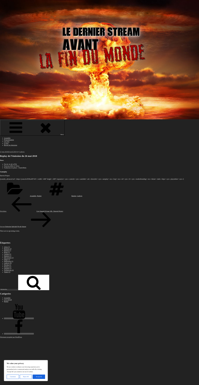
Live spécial (8, 300)
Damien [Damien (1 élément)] (7, 256)
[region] (26, 370)
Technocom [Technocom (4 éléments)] (9, 270)
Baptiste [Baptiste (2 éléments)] (7, 249)
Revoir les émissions (10, 145)
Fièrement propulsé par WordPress (11, 337)
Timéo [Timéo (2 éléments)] (7, 272)
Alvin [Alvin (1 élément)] (7, 247)
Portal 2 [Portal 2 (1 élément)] (7, 267)
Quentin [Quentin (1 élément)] (7, 268)
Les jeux (6, 141)
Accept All (39, 376)
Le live (6, 143)
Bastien (73, 196)
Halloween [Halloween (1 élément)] (8, 261)
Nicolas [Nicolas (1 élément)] (7, 265)
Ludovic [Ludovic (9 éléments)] (8, 263)
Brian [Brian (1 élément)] (7, 252)
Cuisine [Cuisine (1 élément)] (7, 254)
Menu (32, 127)
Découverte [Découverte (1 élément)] (9, 258)
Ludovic (22, 152)
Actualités (7, 138)
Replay (39, 196)
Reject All (26, 376)
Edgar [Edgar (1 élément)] (7, 259)
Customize (13, 376)
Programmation (9, 140)
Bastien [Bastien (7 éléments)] (7, 250)
